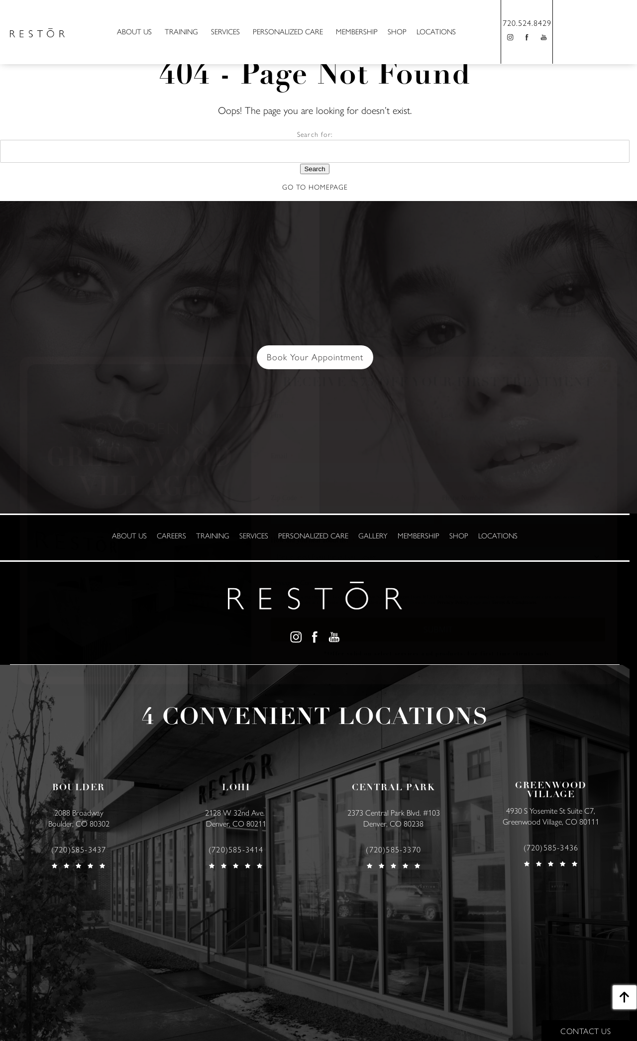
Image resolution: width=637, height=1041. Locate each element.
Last (447, 415)
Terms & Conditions (514, 602)
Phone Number (466, 498)
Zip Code (287, 498)
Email (282, 456)
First (277, 415)
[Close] (605, 366)
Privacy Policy (453, 602)
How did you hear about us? (313, 540)
